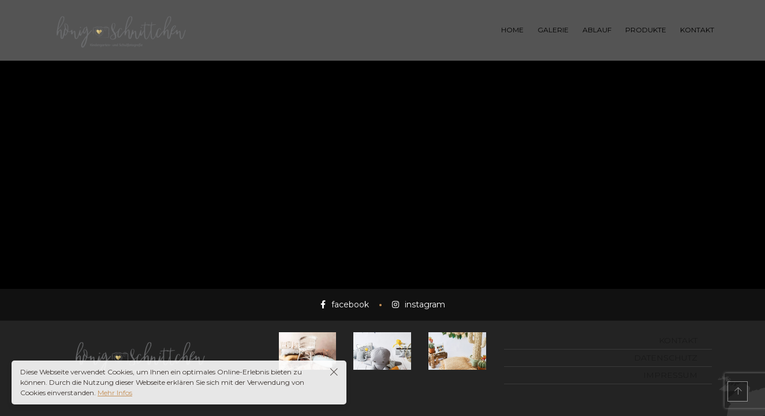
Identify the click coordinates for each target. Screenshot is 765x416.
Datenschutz (665, 357)
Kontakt (678, 340)
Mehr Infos (115, 392)
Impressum (670, 375)
